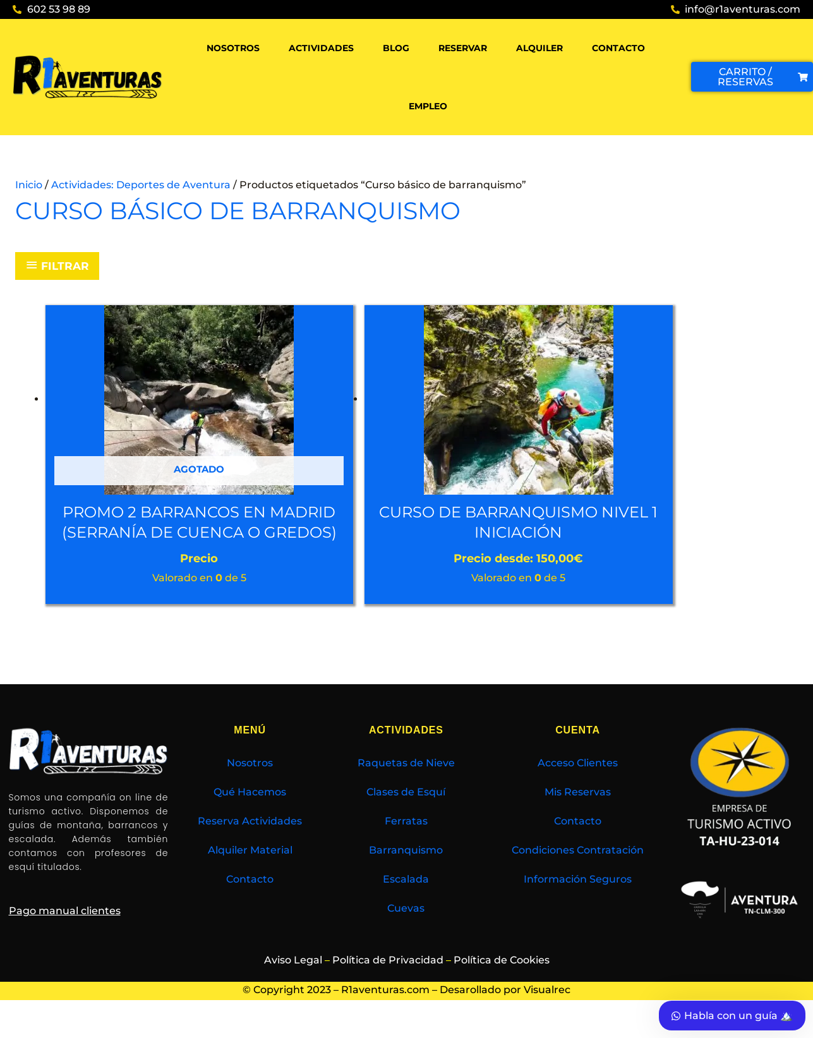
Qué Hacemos (250, 813)
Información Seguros (578, 900)
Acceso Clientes (578, 784)
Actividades (321, 48)
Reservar (462, 48)
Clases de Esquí (405, 813)
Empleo (428, 106)
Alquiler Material (250, 871)
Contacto (618, 48)
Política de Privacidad (387, 980)
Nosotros (233, 48)
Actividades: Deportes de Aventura (141, 185)
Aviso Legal (293, 980)
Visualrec (547, 1011)
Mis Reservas (578, 813)
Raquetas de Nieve (406, 784)
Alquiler (539, 48)
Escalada (406, 900)
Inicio (28, 185)
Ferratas (406, 842)
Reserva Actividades (250, 842)
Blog (396, 48)
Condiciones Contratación (578, 871)
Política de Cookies (502, 980)
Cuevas (406, 929)
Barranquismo (406, 871)
